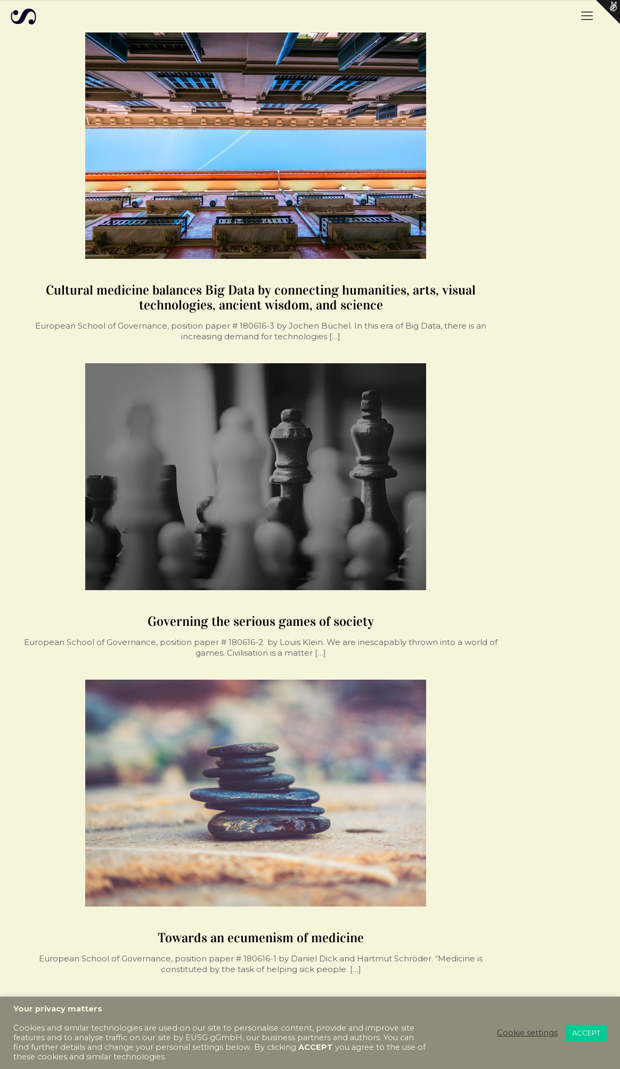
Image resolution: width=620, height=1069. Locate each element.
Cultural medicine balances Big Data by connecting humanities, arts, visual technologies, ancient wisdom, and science (261, 297)
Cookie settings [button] (527, 1033)
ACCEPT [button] (586, 1033)
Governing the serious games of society (261, 621)
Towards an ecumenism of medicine (261, 937)
